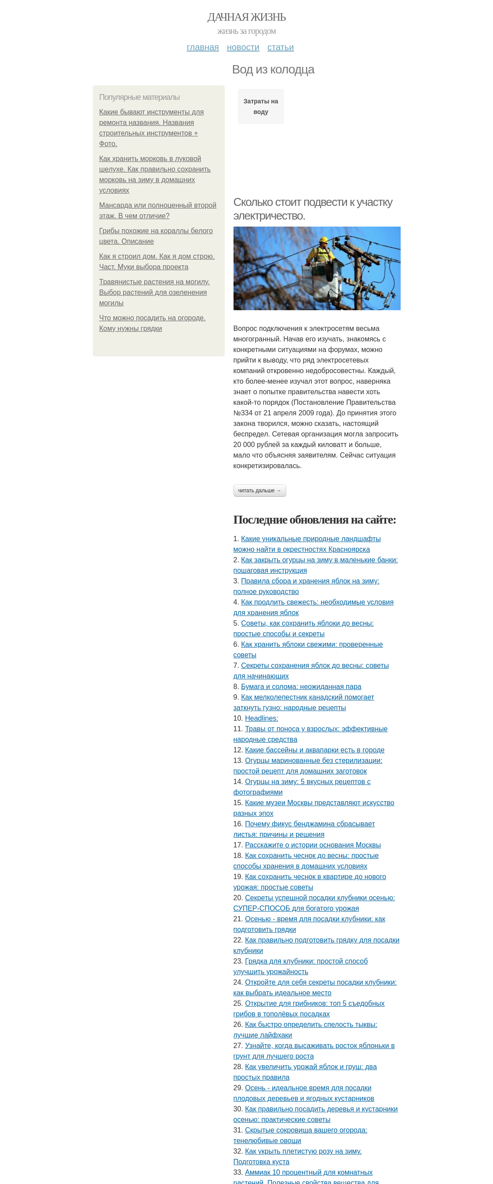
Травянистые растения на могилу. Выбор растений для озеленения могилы (154, 292)
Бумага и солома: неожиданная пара (301, 686)
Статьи (280, 47)
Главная (203, 47)
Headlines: (261, 718)
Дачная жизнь (246, 17)
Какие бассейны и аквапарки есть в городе (314, 750)
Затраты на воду (261, 106)
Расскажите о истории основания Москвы (313, 845)
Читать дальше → (259, 491)
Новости (243, 47)
